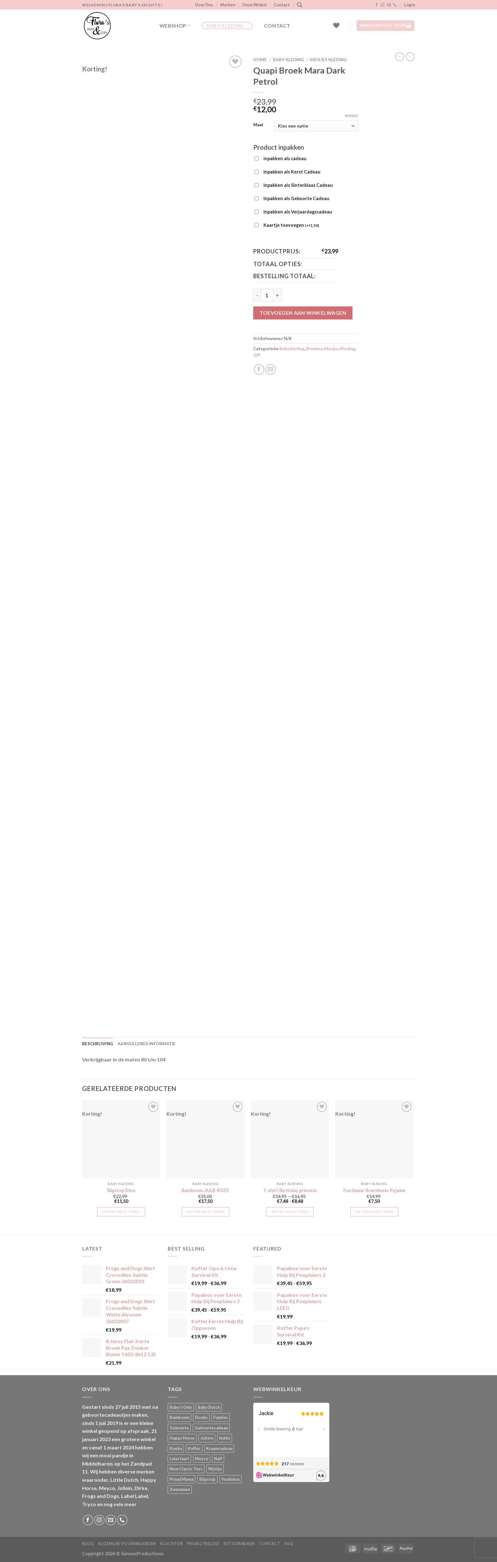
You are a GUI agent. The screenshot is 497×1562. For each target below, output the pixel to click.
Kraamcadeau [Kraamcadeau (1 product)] (219, 1448)
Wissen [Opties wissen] (351, 116)
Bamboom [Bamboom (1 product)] (179, 1417)
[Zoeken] (299, 5)
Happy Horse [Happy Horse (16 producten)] (182, 1438)
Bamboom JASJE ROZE (205, 1190)
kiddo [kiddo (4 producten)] (224, 1438)
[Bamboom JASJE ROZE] (205, 1139)
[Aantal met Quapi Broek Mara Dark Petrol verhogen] (277, 295)
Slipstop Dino (121, 1190)
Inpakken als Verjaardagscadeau (297, 211)
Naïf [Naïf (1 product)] (218, 1458)
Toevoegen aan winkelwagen (303, 313)
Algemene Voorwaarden (127, 1543)
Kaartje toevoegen (291, 225)
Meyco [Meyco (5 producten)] (201, 1458)
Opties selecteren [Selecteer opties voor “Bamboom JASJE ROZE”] (205, 1212)
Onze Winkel (254, 4)
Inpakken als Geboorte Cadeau (296, 198)
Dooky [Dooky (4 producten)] (201, 1417)
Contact (282, 4)
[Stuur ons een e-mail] (389, 5)
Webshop (174, 26)
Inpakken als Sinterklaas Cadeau (298, 185)
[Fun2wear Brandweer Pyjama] (374, 1139)
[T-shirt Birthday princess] (290, 1139)
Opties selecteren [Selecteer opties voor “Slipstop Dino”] (121, 1212)
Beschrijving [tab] (97, 1043)
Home (260, 59)
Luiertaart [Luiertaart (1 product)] (179, 1458)
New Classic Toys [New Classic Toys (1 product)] (186, 1468)
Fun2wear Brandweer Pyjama (374, 1190)
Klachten (171, 1543)
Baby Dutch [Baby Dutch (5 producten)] (209, 1407)
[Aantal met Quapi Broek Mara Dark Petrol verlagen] (257, 295)
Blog (88, 1543)
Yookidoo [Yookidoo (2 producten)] (230, 1479)
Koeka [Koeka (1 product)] (176, 1448)
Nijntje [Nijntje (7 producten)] (215, 1468)
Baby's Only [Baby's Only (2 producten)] (181, 1407)
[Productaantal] (267, 295)
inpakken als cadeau (285, 158)
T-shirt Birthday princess (290, 1190)
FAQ (288, 1543)
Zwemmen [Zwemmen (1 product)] (180, 1489)
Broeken (314, 348)
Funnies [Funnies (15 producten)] (220, 1417)
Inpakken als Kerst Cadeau (291, 171)
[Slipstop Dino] (121, 1139)
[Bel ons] (395, 5)
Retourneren (239, 1543)
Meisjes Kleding (328, 59)
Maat (258, 125)
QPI (257, 355)
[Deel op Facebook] (259, 369)
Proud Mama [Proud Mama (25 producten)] (181, 1479)
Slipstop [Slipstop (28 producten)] (207, 1479)
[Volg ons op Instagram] (382, 5)
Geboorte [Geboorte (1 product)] (179, 1427)
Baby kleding (227, 26)
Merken (227, 4)
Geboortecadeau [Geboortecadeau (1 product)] (211, 1427)
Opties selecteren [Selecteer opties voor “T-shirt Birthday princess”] (290, 1212)
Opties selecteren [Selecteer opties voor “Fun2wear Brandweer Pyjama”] (374, 1212)
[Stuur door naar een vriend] (270, 369)
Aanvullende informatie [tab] (147, 1043)
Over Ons (204, 4)
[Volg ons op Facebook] (376, 5)
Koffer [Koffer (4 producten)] (194, 1448)
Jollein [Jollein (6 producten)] (206, 1438)
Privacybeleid (203, 1543)
